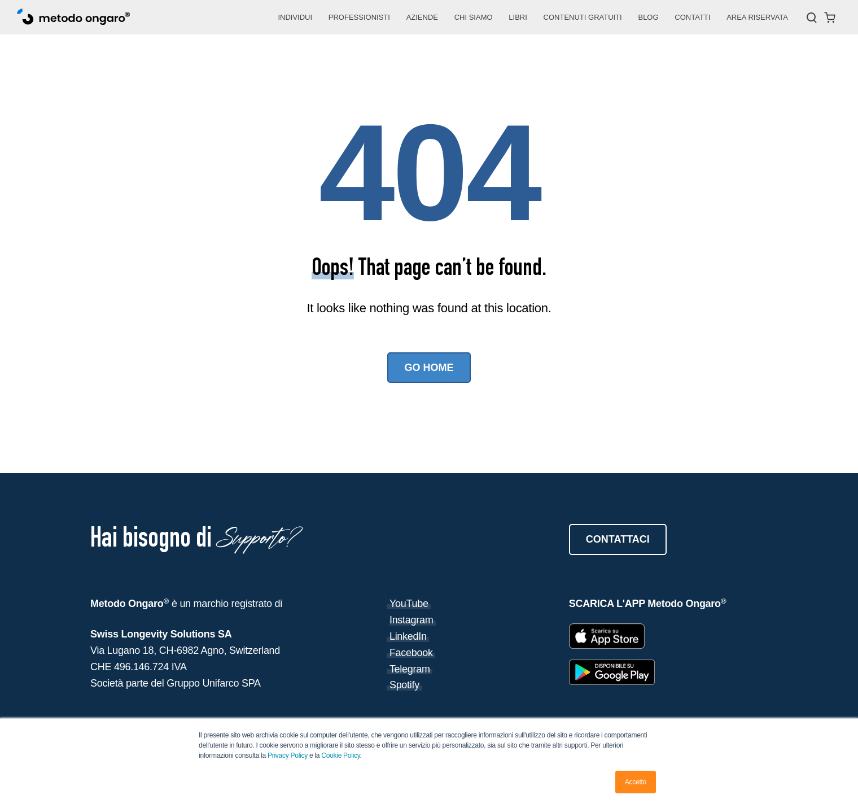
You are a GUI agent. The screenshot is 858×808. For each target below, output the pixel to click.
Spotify (404, 685)
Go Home (428, 367)
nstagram (413, 620)
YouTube (408, 603)
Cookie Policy (340, 755)
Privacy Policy (288, 755)
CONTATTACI (618, 539)
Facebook (411, 652)
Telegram (409, 669)
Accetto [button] (635, 782)
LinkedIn (408, 636)
